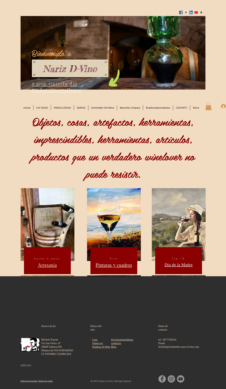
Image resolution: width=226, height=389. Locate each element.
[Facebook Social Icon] (181, 12)
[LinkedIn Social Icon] (191, 12)
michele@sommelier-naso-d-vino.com (178, 346)
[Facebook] (162, 379)
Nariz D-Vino (70, 68)
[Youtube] (196, 12)
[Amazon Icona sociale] (201, 12)
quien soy (26, 365)
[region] (47, 232)
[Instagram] (171, 379)
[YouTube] (180, 379)
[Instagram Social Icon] (186, 12)
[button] (208, 106)
